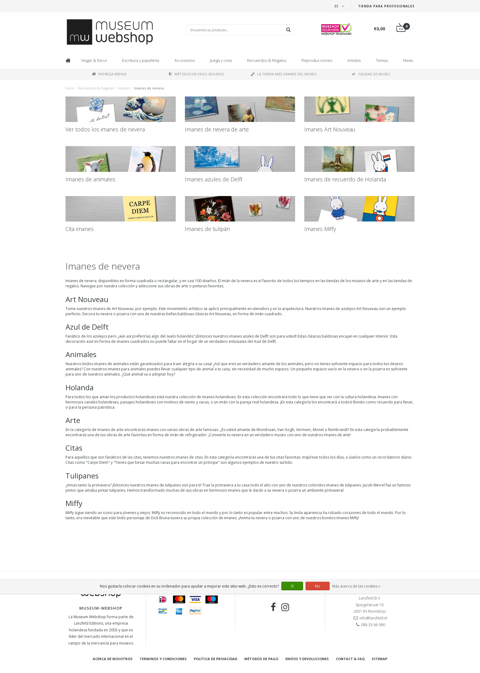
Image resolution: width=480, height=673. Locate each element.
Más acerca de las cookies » (356, 586)
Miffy (70, 512)
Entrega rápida (109, 74)
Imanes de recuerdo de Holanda (345, 179)
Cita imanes (80, 229)
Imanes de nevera (149, 88)
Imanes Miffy (320, 229)
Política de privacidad (215, 658)
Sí (292, 586)
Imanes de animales (90, 179)
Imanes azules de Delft (213, 179)
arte (119, 429)
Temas (382, 60)
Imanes (124, 88)
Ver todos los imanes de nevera (105, 129)
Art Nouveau (122, 308)
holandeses (226, 396)
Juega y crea (221, 60)
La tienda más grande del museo (284, 74)
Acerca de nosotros (113, 658)
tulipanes (173, 485)
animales (121, 363)
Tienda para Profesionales (386, 6)
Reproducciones (317, 60)
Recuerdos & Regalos (266, 60)
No (317, 586)
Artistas (354, 60)
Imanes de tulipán (207, 229)
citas (199, 457)
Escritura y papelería (140, 60)
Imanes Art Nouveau (329, 129)
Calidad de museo (371, 74)
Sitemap (379, 658)
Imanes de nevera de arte (217, 129)
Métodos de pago (261, 658)
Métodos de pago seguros (196, 74)
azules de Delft (255, 336)
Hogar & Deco (94, 60)
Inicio (70, 88)
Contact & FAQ (350, 658)
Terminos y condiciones (163, 658)
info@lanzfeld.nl (373, 618)
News (408, 60)
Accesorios (184, 60)
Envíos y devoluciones (307, 658)
